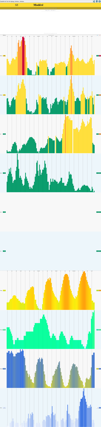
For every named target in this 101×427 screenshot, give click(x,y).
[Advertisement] (50, 22)
